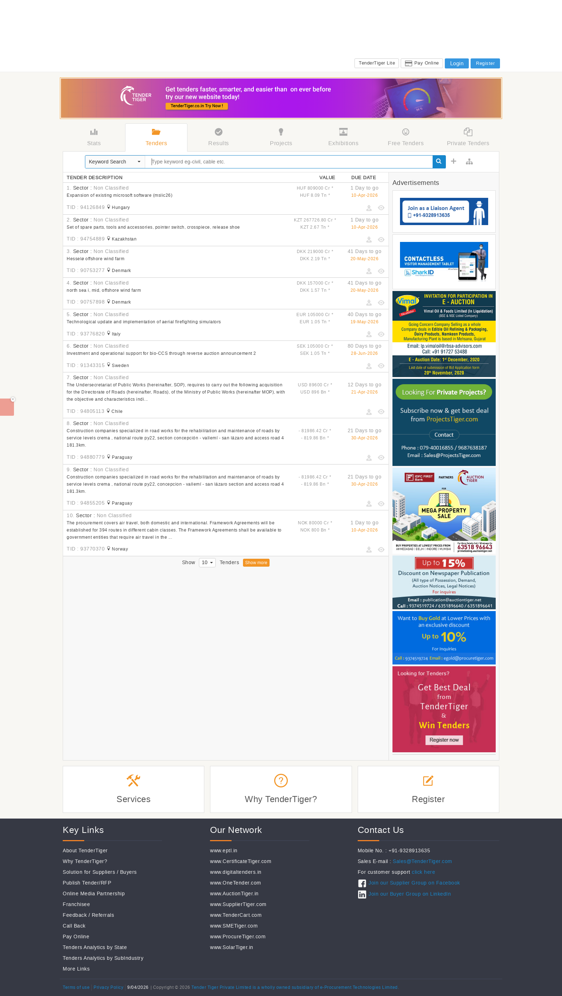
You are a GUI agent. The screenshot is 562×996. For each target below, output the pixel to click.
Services (476, 39)
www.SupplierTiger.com (238, 904)
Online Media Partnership (94, 893)
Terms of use (76, 987)
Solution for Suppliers (89, 872)
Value (327, 178)
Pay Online (426, 63)
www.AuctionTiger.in (234, 893)
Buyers (128, 872)
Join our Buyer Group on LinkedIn (409, 894)
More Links (76, 969)
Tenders (269, 39)
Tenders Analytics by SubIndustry (103, 958)
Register (485, 63)
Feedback (75, 915)
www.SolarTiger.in (231, 947)
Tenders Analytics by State (95, 947)
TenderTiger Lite (377, 63)
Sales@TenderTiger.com (422, 861)
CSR (405, 39)
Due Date (363, 178)
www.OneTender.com (235, 883)
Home (246, 39)
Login (457, 63)
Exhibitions (379, 39)
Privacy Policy (108, 987)
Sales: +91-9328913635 (388, 49)
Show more (256, 563)
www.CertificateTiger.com (240, 861)
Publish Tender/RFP (87, 883)
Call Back (74, 926)
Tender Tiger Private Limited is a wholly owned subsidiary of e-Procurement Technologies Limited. (295, 987)
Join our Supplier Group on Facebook (414, 883)
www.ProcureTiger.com (238, 936)
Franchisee (76, 904)
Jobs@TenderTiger (438, 39)
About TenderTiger (85, 850)
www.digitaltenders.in (236, 872)
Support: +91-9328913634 (451, 49)
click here (423, 872)
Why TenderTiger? (85, 861)
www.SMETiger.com (234, 926)
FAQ (492, 49)
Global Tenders (302, 39)
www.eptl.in (224, 850)
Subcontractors (343, 39)
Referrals (103, 915)
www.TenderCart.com (236, 915)
